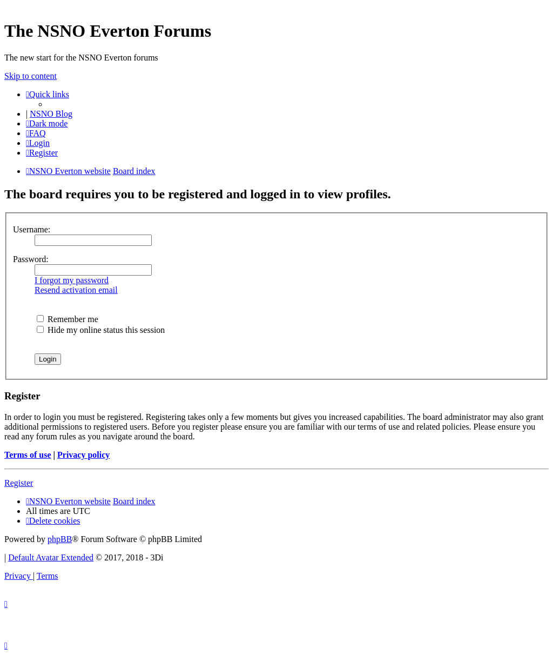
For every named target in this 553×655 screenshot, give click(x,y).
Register (18, 482)
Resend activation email (76, 290)
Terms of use (27, 454)
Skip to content (30, 76)
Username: (31, 229)
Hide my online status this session (101, 330)
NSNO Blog (51, 113)
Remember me (67, 319)
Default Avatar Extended (50, 557)
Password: (31, 259)
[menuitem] (36, 133)
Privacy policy (83, 454)
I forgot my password (72, 280)
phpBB (60, 539)
